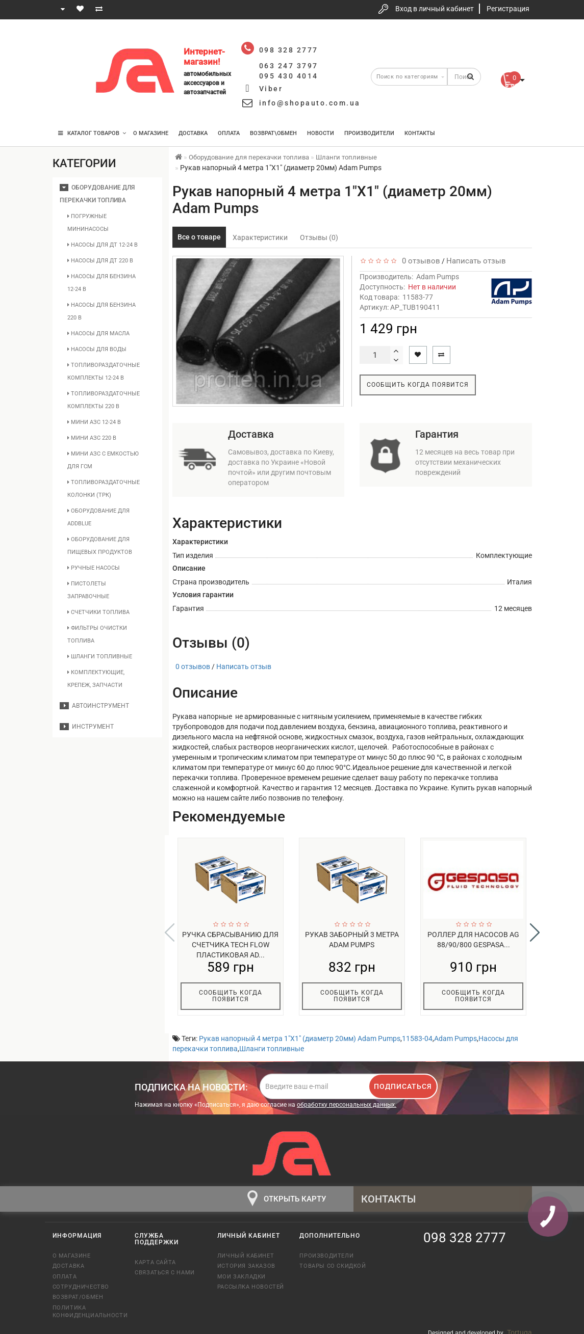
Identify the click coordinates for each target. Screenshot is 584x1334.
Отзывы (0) (319, 237)
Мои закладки (241, 1270)
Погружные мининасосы (88, 222)
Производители (369, 133)
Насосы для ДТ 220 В (100, 260)
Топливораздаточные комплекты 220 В (103, 400)
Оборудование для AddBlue (98, 517)
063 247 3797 (69, 73)
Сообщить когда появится (418, 384)
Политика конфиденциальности (86, 1305)
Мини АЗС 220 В (91, 438)
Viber (271, 89)
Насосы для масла (98, 333)
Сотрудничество (81, 1280)
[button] (535, 929)
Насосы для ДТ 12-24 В (102, 245)
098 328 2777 (69, 42)
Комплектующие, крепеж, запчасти (95, 678)
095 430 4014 (70, 103)
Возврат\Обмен (273, 133)
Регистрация (508, 9)
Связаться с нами (165, 1266)
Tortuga (519, 1326)
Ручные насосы (93, 568)
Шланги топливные (99, 656)
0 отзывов (419, 260)
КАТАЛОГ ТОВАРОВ (92, 133)
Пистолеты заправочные (88, 590)
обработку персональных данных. (346, 1098)
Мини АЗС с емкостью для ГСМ (103, 460)
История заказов (246, 1259)
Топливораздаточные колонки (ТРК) (103, 488)
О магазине (150, 133)
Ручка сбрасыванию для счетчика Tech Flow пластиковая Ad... (230, 944)
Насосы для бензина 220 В (101, 311)
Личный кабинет (245, 1249)
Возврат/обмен (78, 1290)
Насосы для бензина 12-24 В (101, 282)
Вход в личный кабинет (434, 9)
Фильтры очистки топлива (97, 634)
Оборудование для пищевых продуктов (99, 545)
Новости (320, 133)
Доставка (193, 133)
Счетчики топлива (98, 612)
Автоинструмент (94, 705)
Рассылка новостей (250, 1280)
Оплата (229, 133)
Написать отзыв (476, 260)
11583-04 (417, 1032)
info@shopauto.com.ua (310, 103)
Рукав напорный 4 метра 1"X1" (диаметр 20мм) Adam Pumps (299, 1032)
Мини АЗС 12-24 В (94, 422)
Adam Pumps (437, 277)
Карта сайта (155, 1255)
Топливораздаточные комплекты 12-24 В (103, 371)
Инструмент (87, 726)
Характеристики (260, 237)
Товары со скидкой (332, 1259)
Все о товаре (199, 237)
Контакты (419, 133)
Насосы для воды (96, 349)
